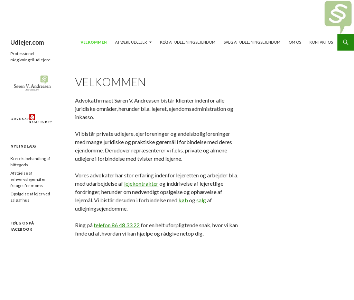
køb (183, 200)
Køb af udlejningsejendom (187, 42)
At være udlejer (131, 42)
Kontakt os (321, 42)
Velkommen (94, 42)
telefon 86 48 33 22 (117, 225)
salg (201, 200)
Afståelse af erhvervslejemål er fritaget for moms (28, 179)
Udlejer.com (27, 42)
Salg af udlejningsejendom (252, 42)
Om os (295, 42)
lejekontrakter (141, 183)
